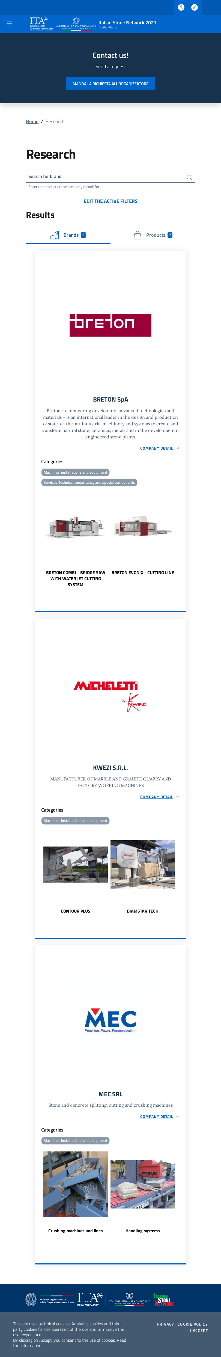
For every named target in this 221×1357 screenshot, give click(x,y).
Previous (37, 539)
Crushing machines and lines (75, 1233)
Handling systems (143, 1233)
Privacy (165, 1324)
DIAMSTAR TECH (143, 912)
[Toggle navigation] (9, 23)
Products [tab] (153, 235)
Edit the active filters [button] (111, 201)
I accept (199, 1330)
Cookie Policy (193, 1324)
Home (32, 121)
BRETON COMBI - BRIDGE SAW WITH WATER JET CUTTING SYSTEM (75, 580)
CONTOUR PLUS (75, 912)
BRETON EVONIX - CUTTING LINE (143, 574)
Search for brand (46, 176)
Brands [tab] (68, 235)
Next (184, 539)
